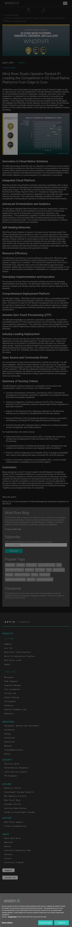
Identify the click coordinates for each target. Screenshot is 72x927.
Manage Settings (7, 924)
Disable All (61, 924)
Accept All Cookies (45, 924)
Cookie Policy (12, 918)
